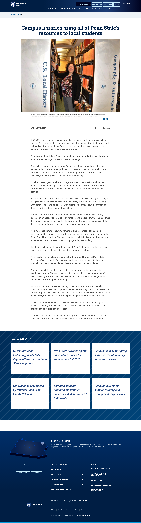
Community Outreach (101, 469)
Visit (117, 4)
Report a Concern (83, 4)
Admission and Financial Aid (70, 9)
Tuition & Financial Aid (61, 479)
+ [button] (82, 464)
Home (13, 15)
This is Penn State (59, 464)
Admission (56, 474)
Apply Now (108, 4)
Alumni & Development (61, 489)
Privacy (53, 510)
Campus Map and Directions (98, 475)
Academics (52, 9)
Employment (97, 490)
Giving (94, 464)
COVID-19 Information (101, 485)
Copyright (83, 510)
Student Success (91, 9)
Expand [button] (105, 119)
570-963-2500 (83, 501)
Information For (104, 9)
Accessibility (74, 510)
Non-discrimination (63, 510)
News (19, 15)
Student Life (57, 484)
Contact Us (97, 4)
